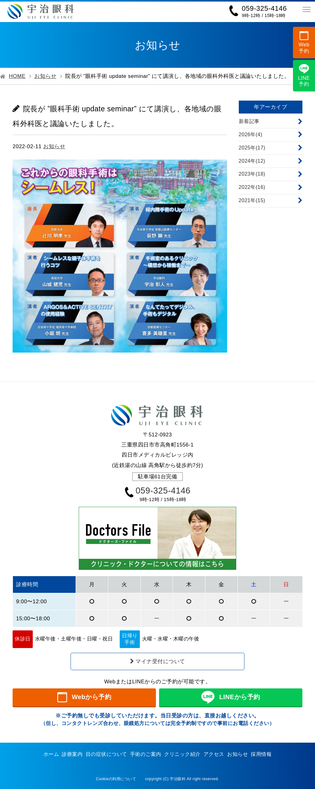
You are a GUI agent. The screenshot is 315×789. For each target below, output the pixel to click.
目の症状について (106, 754)
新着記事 (249, 121)
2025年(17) (252, 147)
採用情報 (261, 754)
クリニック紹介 (182, 754)
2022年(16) (252, 187)
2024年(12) (252, 161)
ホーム (51, 754)
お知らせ (45, 76)
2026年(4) (250, 134)
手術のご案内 (145, 754)
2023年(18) (252, 174)
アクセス (213, 754)
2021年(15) (252, 200)
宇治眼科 (178, 779)
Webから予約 (84, 697)
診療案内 (72, 754)
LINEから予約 (230, 697)
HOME (17, 76)
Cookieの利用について (116, 779)
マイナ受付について (157, 661)
